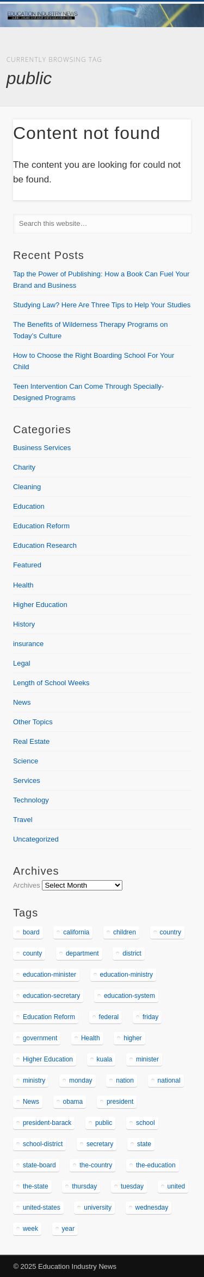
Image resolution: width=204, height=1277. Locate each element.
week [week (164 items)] (30, 1228)
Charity (24, 467)
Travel (23, 819)
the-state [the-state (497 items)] (35, 1186)
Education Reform (41, 526)
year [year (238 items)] (68, 1228)
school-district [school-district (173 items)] (43, 1144)
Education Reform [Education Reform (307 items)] (49, 1017)
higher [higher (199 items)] (132, 1038)
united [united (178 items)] (177, 1186)
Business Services (42, 448)
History (24, 624)
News (22, 702)
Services (26, 780)
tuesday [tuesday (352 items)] (132, 1186)
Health (23, 585)
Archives (26, 885)
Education (29, 506)
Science (25, 761)
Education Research (45, 545)
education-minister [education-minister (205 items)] (49, 974)
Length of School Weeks (51, 683)
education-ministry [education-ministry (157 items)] (126, 974)
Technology (31, 800)
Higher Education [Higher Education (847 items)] (48, 1059)
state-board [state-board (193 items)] (39, 1165)
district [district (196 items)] (131, 953)
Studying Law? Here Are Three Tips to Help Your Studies (101, 305)
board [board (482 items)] (31, 932)
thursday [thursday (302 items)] (84, 1186)
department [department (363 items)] (82, 953)
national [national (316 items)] (169, 1080)
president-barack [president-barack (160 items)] (47, 1123)
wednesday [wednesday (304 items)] (152, 1207)
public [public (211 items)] (103, 1123)
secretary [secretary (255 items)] (99, 1144)
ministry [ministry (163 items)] (34, 1080)
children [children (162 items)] (124, 932)
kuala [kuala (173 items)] (105, 1059)
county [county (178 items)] (32, 953)
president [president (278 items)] (120, 1101)
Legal (21, 663)
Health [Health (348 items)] (90, 1038)
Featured (27, 565)
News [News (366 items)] (31, 1101)
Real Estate (31, 741)
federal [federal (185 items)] (109, 1017)
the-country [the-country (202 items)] (95, 1165)
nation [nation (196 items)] (125, 1080)
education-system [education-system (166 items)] (129, 996)
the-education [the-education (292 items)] (156, 1165)
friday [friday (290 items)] (150, 1017)
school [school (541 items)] (145, 1123)
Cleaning (27, 487)
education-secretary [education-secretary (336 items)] (51, 996)
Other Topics (33, 722)
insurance (28, 644)
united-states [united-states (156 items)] (41, 1207)
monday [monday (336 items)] (80, 1080)
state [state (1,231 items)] (144, 1144)
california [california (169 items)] (76, 932)
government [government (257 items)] (40, 1038)
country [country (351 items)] (170, 932)
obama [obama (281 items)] (73, 1101)
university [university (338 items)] (98, 1207)
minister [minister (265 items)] (147, 1059)
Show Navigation (165, 97)
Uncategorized (36, 839)
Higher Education (40, 604)
